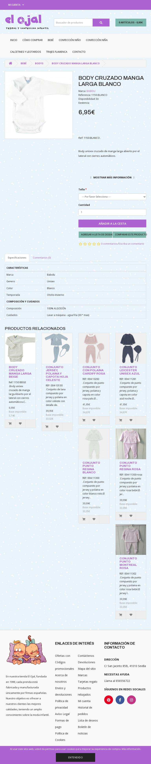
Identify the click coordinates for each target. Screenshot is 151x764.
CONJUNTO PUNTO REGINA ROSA (130, 466)
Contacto (79, 52)
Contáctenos (86, 656)
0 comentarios (109, 243)
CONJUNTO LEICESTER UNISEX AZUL (130, 370)
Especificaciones (17, 257)
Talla (81, 189)
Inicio (13, 40)
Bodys (39, 63)
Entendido (75, 757)
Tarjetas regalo (87, 681)
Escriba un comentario (131, 243)
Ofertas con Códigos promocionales (64, 662)
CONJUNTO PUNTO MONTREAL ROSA (128, 563)
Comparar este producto (130, 234)
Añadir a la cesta (112, 223)
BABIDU (91, 91)
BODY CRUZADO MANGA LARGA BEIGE (20, 372)
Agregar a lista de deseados (96, 234)
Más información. (131, 749)
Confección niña (97, 40)
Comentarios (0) (42, 257)
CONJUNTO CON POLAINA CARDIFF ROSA (94, 370)
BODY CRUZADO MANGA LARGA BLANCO (76, 63)
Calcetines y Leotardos (25, 52)
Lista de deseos (88, 720)
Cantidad (84, 205)
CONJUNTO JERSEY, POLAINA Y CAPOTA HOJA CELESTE (57, 374)
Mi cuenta (84, 701)
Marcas (82, 675)
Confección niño (70, 40)
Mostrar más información (112, 177)
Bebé (51, 40)
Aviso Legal (62, 714)
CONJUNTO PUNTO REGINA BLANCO (91, 467)
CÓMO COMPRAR (32, 40)
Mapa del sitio (87, 669)
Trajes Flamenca (56, 52)
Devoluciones (86, 662)
